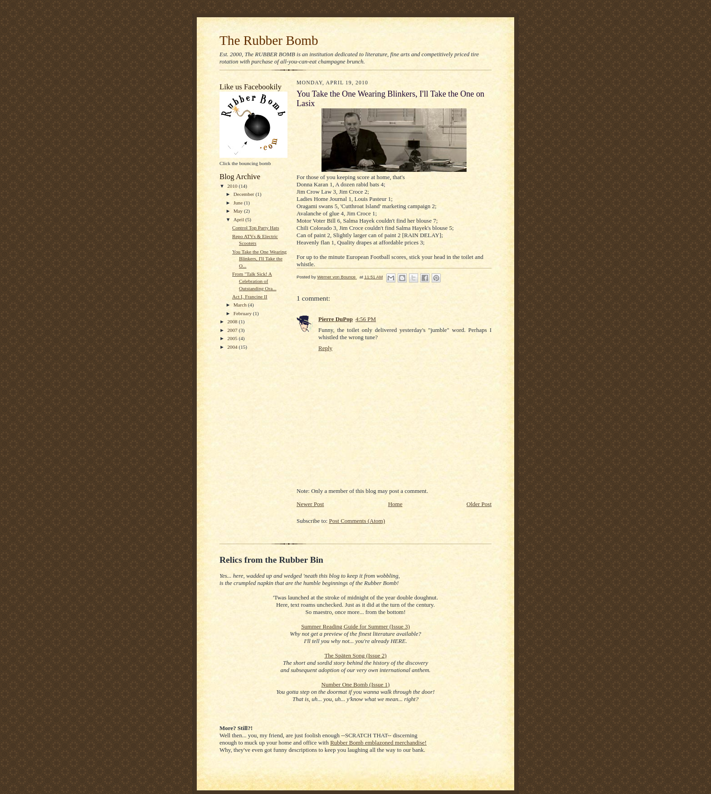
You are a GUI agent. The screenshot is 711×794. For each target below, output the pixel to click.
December (245, 194)
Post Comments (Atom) (357, 520)
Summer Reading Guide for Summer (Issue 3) (355, 626)
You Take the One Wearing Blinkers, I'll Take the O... (259, 258)
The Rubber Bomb (268, 40)
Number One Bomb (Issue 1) (355, 684)
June (239, 202)
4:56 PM (366, 319)
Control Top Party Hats (255, 227)
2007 (233, 330)
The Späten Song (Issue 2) (355, 655)
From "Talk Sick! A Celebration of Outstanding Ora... (254, 281)
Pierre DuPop (335, 319)
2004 (233, 347)
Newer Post (310, 504)
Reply (325, 348)
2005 (233, 338)
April (239, 219)
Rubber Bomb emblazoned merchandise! (378, 742)
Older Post (479, 504)
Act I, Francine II (250, 296)
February (243, 313)
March (241, 304)
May (239, 211)
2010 (233, 186)
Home (395, 504)
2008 (233, 321)
